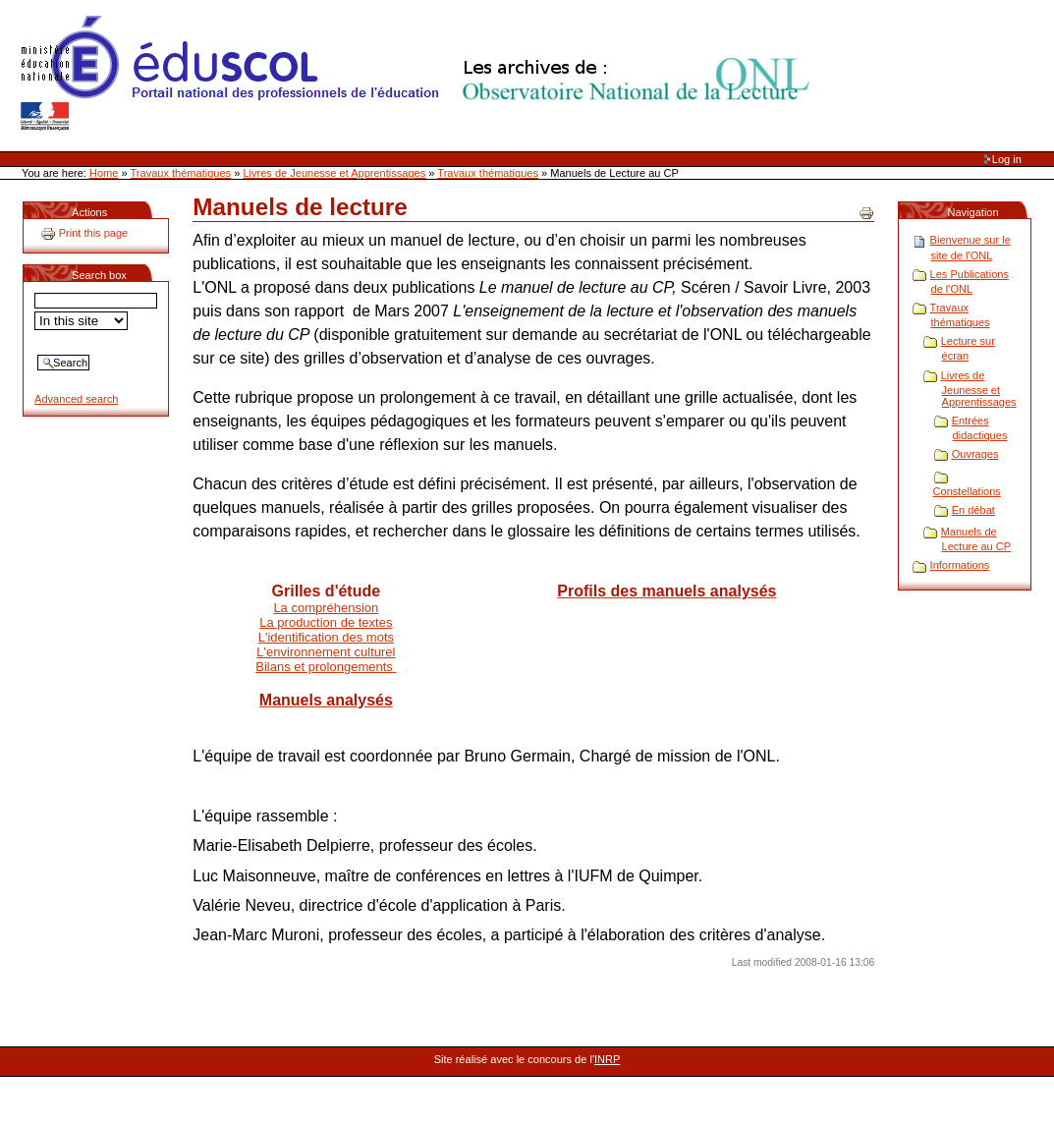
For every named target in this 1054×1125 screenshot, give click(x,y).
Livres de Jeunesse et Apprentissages (334, 173)
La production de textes (325, 622)
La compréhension (325, 607)
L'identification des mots (326, 637)
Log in (1007, 159)
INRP (607, 1059)
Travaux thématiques (181, 173)
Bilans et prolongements (325, 666)
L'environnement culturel (325, 652)
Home (103, 173)
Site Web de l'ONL (419, 73)
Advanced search (76, 399)
